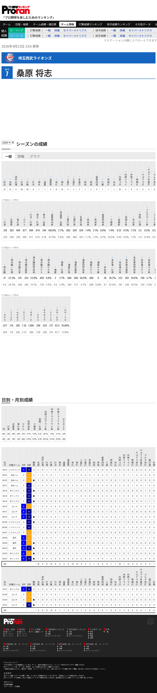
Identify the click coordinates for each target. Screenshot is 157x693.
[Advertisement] (78, 109)
